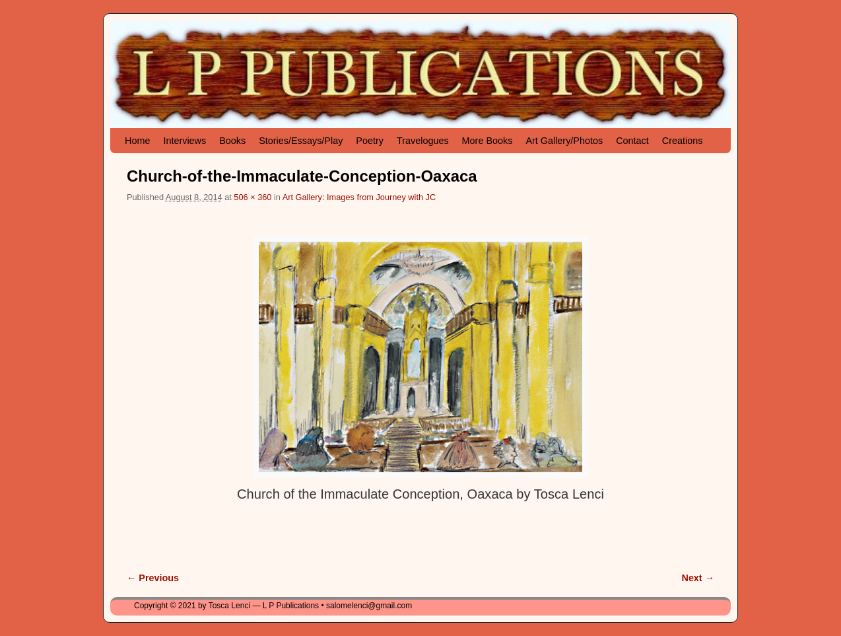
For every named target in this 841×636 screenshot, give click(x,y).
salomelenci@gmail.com (369, 605)
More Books (487, 140)
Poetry (370, 140)
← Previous (153, 578)
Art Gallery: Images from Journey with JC (359, 197)
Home (137, 140)
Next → (698, 578)
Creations (682, 140)
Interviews (184, 140)
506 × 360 (252, 197)
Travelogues (423, 140)
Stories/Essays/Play (301, 140)
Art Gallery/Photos (564, 140)
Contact (632, 140)
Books (232, 140)
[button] (420, 356)
